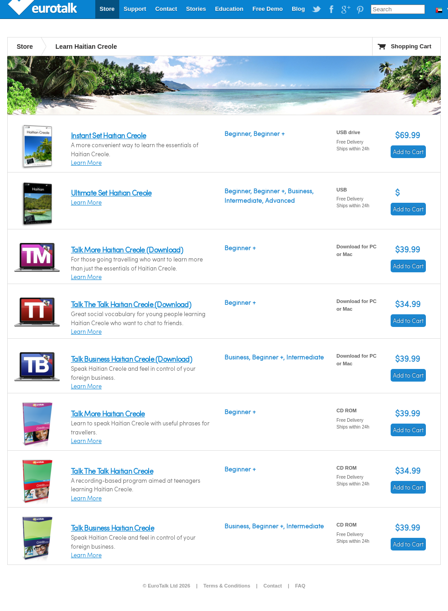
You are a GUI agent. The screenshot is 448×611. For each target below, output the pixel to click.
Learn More (86, 163)
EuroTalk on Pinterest (360, 9)
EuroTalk (43, 9)
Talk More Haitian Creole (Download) (127, 249)
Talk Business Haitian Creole (112, 527)
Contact (166, 8)
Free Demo (267, 8)
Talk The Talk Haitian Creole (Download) (131, 304)
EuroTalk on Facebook (331, 9)
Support (135, 8)
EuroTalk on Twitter (316, 9)
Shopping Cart (411, 46)
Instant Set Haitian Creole (108, 135)
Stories (196, 8)
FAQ (300, 585)
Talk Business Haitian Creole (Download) (131, 359)
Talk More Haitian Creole (108, 413)
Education (229, 8)
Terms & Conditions (226, 585)
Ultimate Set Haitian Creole (111, 192)
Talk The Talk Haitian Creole (112, 471)
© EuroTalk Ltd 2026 (166, 585)
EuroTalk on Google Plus (345, 9)
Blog (298, 8)
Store (107, 8)
